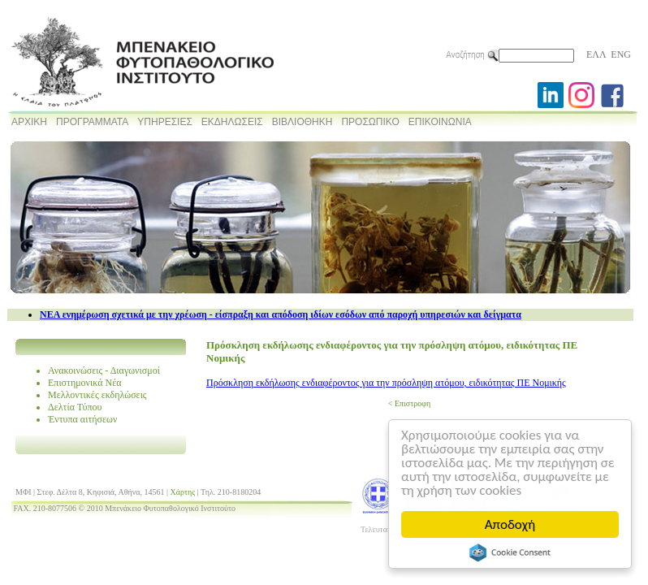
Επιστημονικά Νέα (85, 382)
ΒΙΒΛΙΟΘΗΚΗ (302, 122)
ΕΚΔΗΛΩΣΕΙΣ (232, 122)
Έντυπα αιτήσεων (82, 419)
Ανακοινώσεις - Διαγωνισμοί (104, 370)
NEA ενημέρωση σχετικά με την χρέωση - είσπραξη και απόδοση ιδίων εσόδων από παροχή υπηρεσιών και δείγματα (280, 314)
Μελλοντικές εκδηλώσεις (97, 395)
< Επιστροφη (409, 403)
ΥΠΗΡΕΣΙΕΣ (164, 122)
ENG (621, 54)
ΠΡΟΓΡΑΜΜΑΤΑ (92, 122)
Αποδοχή (510, 524)
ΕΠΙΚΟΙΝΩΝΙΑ (440, 122)
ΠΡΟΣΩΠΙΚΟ (370, 122)
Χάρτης (183, 492)
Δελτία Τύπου (75, 407)
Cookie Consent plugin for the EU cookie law (510, 552)
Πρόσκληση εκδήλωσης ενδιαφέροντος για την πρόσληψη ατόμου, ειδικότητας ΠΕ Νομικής (386, 382)
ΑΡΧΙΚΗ (29, 122)
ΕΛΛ (596, 54)
